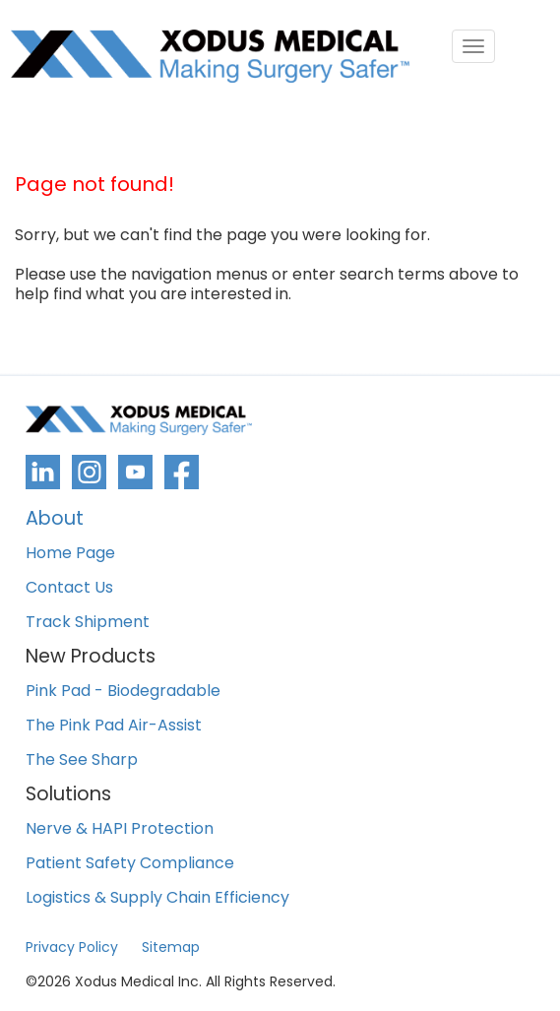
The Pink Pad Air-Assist (114, 726)
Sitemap (171, 947)
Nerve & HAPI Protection (120, 829)
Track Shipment (88, 622)
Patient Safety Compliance (130, 863)
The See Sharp (82, 760)
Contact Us (69, 588)
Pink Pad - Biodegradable (123, 691)
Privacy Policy (72, 947)
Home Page (70, 553)
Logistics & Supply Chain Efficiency (157, 898)
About (55, 520)
